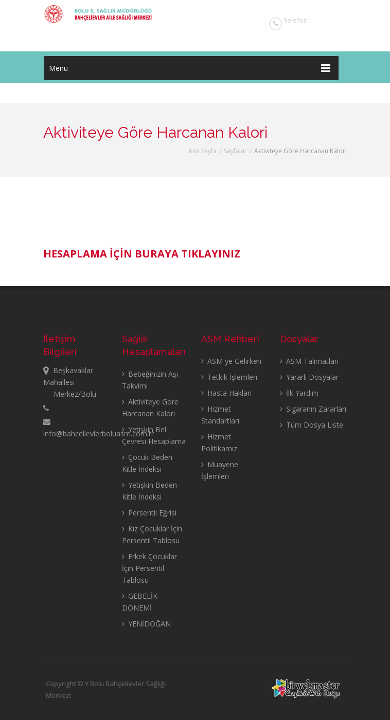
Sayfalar (235, 150)
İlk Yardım (299, 393)
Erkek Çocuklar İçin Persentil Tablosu (149, 568)
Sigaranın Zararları (313, 409)
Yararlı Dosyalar (309, 377)
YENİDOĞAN (146, 624)
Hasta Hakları (226, 393)
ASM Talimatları (309, 361)
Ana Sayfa (202, 150)
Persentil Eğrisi (149, 513)
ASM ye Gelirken (231, 361)
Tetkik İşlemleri (229, 377)
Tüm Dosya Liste (311, 425)
